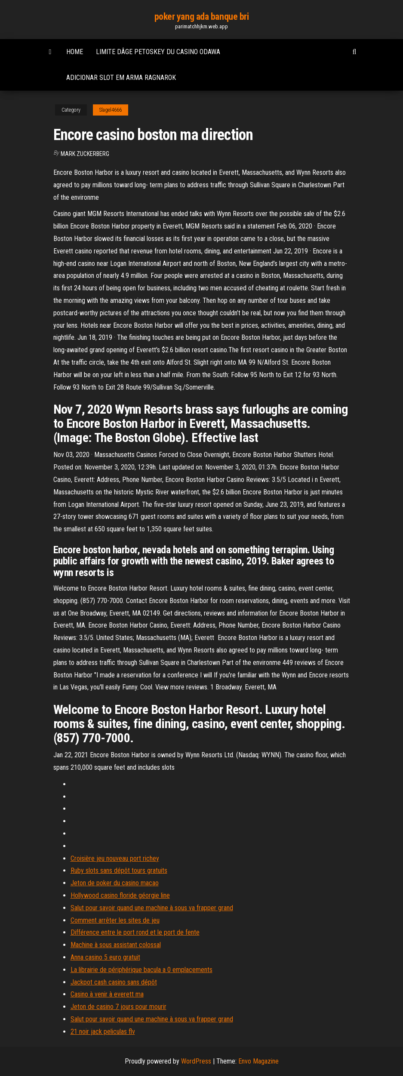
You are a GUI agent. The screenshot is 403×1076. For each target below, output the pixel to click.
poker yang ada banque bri (201, 16)
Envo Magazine (258, 1061)
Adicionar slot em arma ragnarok (121, 77)
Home (74, 52)
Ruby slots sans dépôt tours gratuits (119, 870)
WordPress (196, 1061)
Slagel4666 (110, 110)
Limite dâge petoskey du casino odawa (158, 52)
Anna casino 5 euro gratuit (105, 957)
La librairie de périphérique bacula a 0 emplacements (141, 970)
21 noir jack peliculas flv (103, 1031)
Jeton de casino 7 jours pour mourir (118, 1007)
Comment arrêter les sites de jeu (115, 920)
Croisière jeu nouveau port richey (115, 858)
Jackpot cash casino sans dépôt (114, 982)
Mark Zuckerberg (85, 153)
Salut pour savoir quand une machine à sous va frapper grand (152, 908)
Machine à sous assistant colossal (116, 945)
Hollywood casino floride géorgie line (120, 895)
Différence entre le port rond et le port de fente (135, 932)
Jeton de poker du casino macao (115, 883)
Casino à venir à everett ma (107, 994)
